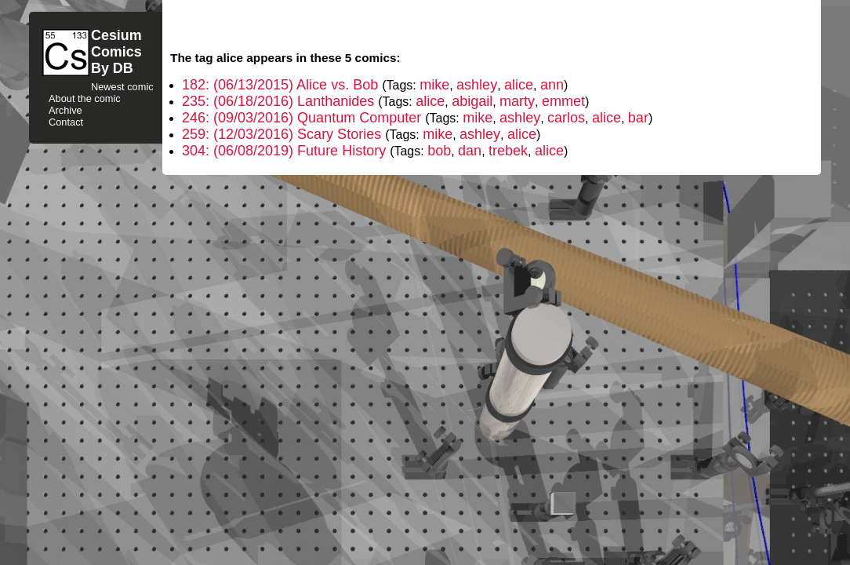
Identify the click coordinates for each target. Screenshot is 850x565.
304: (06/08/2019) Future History (286, 151)
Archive (65, 110)
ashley (476, 85)
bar (638, 118)
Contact (66, 122)
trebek (508, 151)
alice (518, 85)
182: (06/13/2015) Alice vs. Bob (282, 85)
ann (552, 85)
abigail (472, 101)
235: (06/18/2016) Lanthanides (280, 101)
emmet (563, 101)
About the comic (85, 98)
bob (439, 151)
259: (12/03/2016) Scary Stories (283, 134)
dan (469, 151)
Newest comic (122, 87)
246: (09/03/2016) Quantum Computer (303, 118)
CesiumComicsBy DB (116, 51)
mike (434, 85)
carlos (566, 118)
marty (517, 101)
